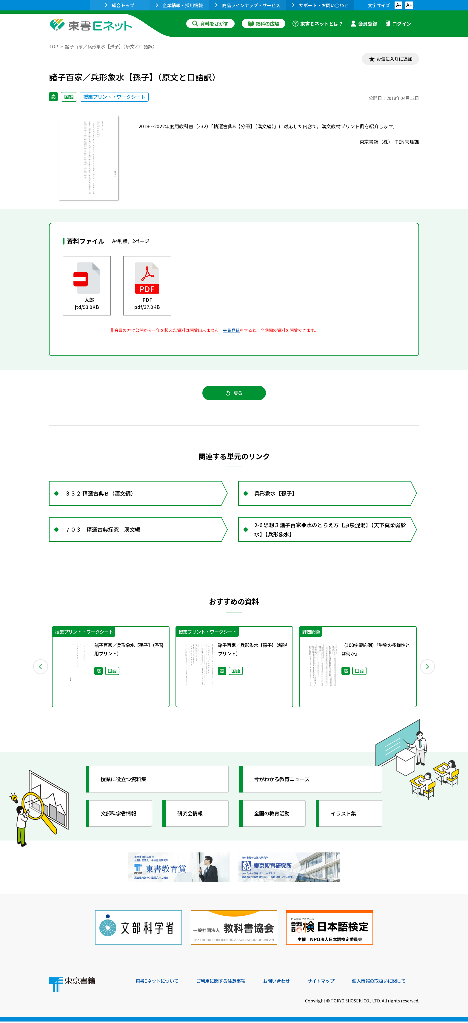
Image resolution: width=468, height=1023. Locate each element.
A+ (409, 5)
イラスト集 (344, 817)
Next (427, 670)
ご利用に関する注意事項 (225, 982)
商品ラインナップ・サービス (247, 5)
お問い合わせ (283, 982)
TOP (53, 46)
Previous (40, 670)
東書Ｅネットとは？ (317, 23)
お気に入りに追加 (393, 59)
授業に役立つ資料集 (125, 782)
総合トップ (119, 5)
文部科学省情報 (120, 817)
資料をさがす (210, 23)
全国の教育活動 (273, 817)
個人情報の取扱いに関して (390, 982)
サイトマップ (329, 982)
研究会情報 (191, 817)
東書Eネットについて (158, 982)
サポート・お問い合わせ (320, 5)
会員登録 (363, 23)
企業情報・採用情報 (179, 5)
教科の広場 (263, 23)
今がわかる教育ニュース (284, 782)
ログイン (397, 23)
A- (398, 5)
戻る (234, 393)
